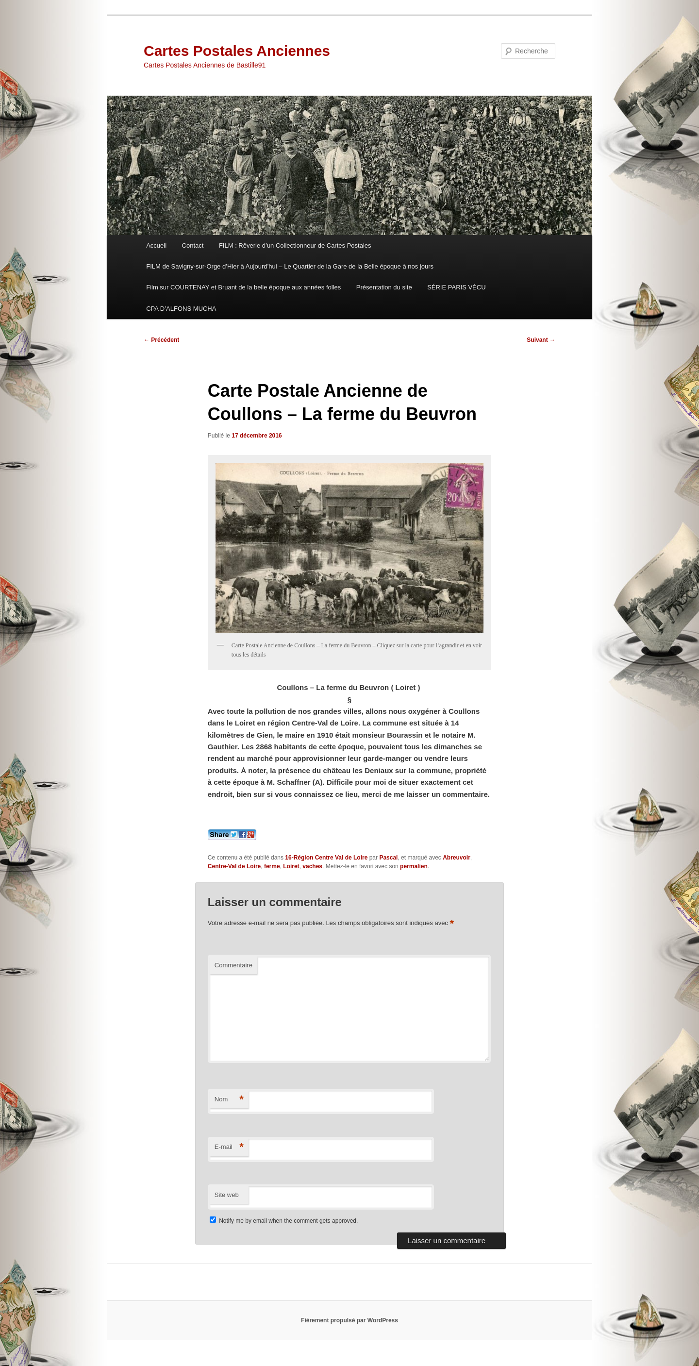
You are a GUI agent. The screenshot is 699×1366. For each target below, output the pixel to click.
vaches (312, 866)
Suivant (541, 340)
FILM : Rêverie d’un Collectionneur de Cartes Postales (295, 245)
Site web (227, 1194)
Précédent (161, 340)
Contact (193, 245)
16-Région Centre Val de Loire (326, 857)
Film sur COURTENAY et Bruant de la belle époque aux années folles (243, 287)
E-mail (229, 1147)
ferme (272, 866)
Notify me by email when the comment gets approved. (284, 1220)
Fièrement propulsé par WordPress (349, 1320)
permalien (414, 866)
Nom (229, 1100)
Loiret (291, 866)
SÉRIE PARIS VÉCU (456, 287)
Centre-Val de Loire (234, 866)
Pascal (388, 857)
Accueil (156, 245)
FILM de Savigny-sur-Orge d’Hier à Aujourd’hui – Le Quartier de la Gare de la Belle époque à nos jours (289, 266)
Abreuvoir (456, 857)
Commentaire (233, 965)
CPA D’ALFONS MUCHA (181, 308)
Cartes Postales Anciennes (237, 51)
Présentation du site (384, 287)
